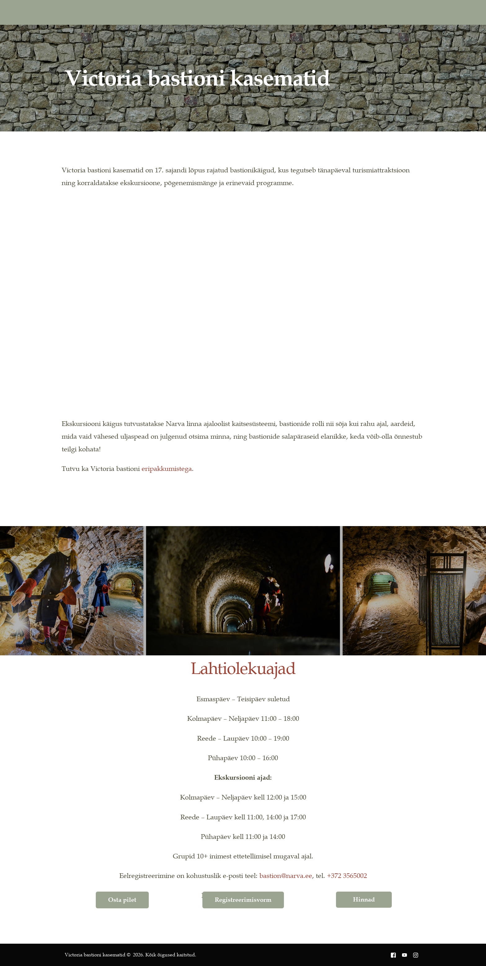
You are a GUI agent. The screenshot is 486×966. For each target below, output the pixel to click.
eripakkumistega (167, 468)
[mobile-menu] (412, 12)
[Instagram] (345, 11)
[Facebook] (318, 11)
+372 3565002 (347, 875)
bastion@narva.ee (285, 875)
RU (391, 12)
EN (370, 12)
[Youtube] (332, 11)
